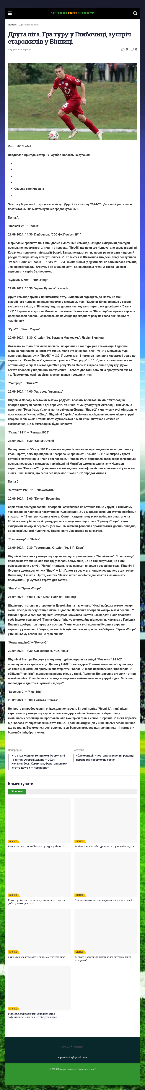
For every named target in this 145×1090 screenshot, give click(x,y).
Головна (12, 24)
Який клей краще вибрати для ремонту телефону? (36, 962)
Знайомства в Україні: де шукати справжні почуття (104, 851)
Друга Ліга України (29, 24)
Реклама (65, 1052)
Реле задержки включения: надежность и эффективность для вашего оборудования (32, 1020)
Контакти (79, 1052)
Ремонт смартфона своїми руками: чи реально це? (103, 905)
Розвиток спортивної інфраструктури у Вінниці (36, 851)
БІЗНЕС (13, 846)
